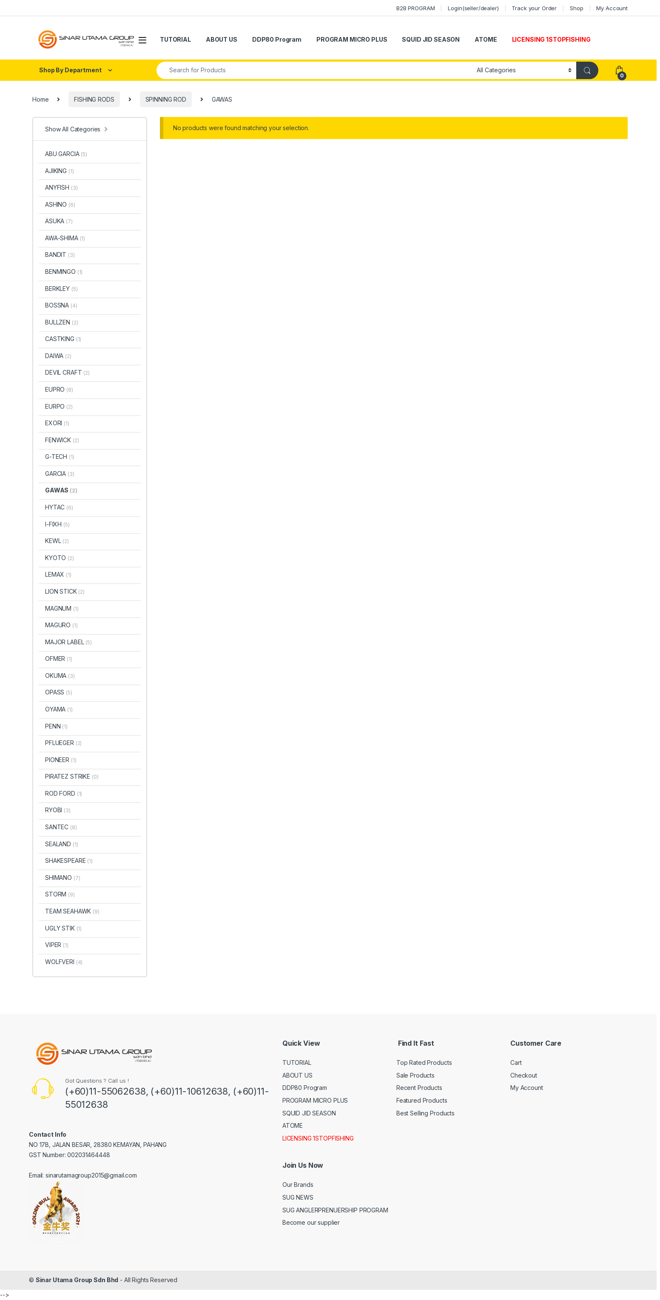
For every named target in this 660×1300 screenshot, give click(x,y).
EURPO (59, 406)
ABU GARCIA (66, 153)
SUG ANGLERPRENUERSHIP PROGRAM (335, 1210)
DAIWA (58, 355)
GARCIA (59, 473)
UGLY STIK (63, 928)
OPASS (58, 692)
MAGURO (61, 625)
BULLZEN (61, 322)
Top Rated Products (424, 1062)
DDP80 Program (277, 39)
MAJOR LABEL (68, 642)
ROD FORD (63, 793)
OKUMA (60, 675)
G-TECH (59, 456)
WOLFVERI (63, 961)
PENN (56, 726)
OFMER (58, 658)
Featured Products (421, 1100)
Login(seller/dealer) (473, 8)
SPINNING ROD (165, 99)
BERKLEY (61, 288)
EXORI (57, 423)
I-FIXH (57, 524)
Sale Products (415, 1075)
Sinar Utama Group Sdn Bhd (77, 1279)
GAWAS (61, 490)
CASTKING (63, 338)
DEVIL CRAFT (67, 372)
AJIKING (59, 170)
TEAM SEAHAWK (72, 911)
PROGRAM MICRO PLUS (351, 39)
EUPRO (59, 389)
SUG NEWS (297, 1197)
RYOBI (58, 810)
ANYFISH (61, 187)
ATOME (486, 39)
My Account (612, 8)
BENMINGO (63, 271)
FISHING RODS (94, 99)
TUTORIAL (175, 39)
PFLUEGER (63, 742)
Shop (576, 8)
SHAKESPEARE (69, 860)
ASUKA (59, 221)
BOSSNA (61, 305)
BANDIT (60, 254)
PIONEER (60, 759)
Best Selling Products (425, 1113)
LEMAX (58, 574)
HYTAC (59, 507)
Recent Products (419, 1087)
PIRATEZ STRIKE (72, 776)
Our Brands (297, 1184)
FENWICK (62, 440)
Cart (515, 1062)
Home (40, 99)
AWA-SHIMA (65, 238)
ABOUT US (221, 39)
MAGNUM (62, 608)
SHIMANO (62, 877)
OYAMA (59, 709)
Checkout (523, 1075)
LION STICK (65, 591)
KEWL (57, 540)
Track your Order (534, 8)
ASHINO (60, 204)
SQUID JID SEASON (431, 39)
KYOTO (59, 557)
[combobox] (314, 70)
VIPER (56, 944)
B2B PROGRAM (415, 8)
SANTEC (61, 827)
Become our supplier (311, 1222)
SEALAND (61, 844)
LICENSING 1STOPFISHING (551, 39)
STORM (60, 894)
